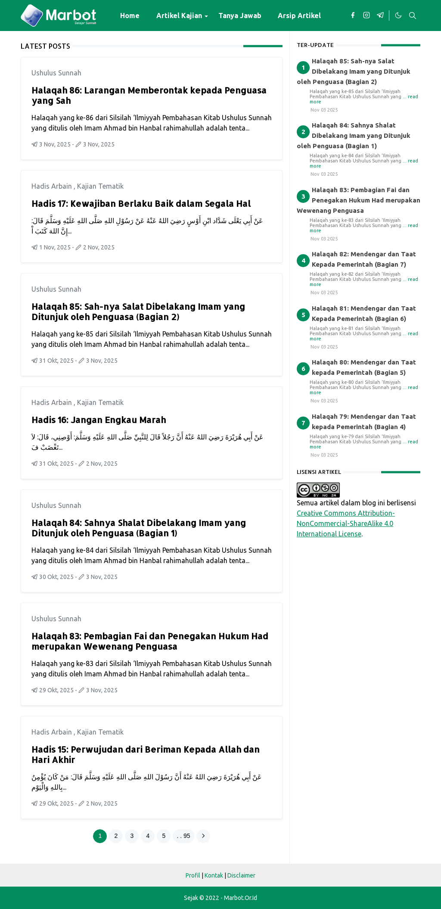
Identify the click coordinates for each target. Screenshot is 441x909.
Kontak (214, 875)
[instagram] (366, 15)
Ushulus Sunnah (56, 73)
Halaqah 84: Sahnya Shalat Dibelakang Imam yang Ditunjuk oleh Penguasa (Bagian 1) (138, 528)
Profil (193, 875)
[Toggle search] (412, 15)
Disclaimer (241, 875)
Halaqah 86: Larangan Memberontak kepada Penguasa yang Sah (149, 95)
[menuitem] (130, 15)
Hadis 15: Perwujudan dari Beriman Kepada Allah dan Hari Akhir (145, 754)
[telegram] (380, 15)
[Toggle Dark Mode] (398, 15)
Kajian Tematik (100, 186)
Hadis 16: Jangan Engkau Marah (98, 419)
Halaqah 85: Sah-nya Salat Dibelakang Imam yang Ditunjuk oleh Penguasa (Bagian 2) (138, 311)
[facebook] (353, 15)
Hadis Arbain (52, 186)
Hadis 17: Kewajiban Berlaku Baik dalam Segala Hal (141, 203)
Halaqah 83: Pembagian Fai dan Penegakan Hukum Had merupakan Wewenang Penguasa (149, 641)
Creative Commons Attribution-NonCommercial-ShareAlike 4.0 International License (346, 523)
